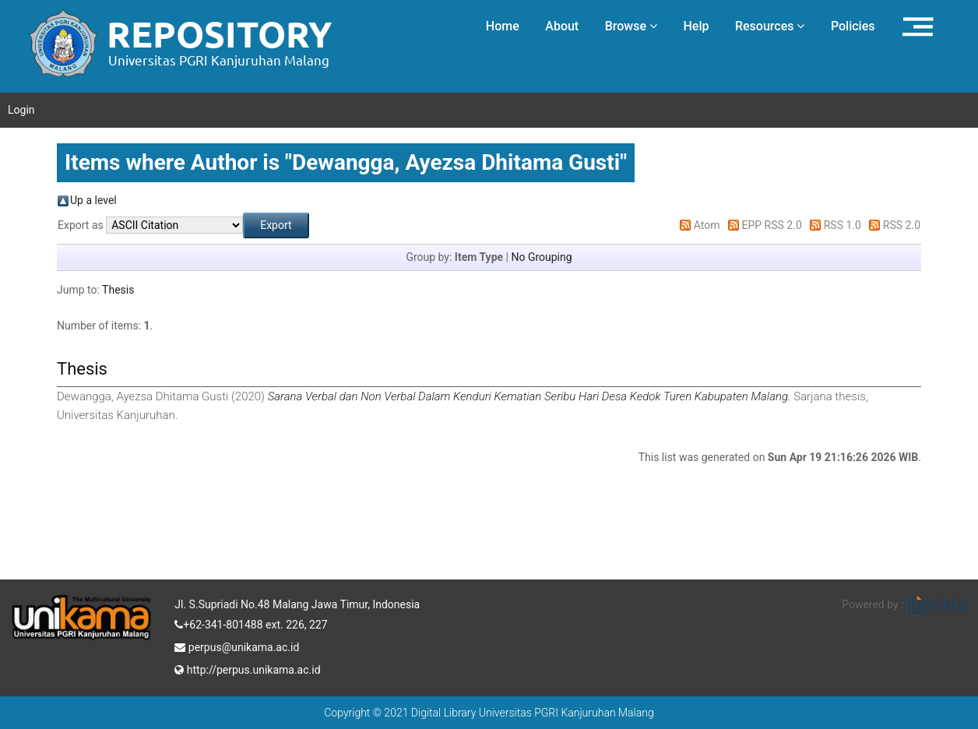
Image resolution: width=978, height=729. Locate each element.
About (562, 26)
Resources (770, 26)
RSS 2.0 (901, 225)
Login (21, 110)
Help (696, 26)
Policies (853, 26)
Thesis (118, 290)
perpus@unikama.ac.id (236, 645)
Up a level (93, 200)
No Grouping (541, 257)
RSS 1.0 (842, 225)
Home (502, 26)
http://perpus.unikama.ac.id (247, 668)
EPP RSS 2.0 (772, 225)
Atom (707, 225)
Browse (631, 26)
